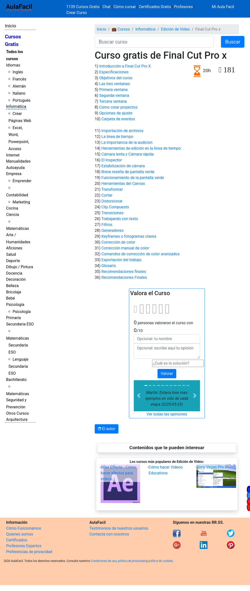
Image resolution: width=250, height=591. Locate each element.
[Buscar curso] (154, 42)
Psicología (15, 304)
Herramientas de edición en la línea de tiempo (141, 148)
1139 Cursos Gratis (83, 6)
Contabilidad (17, 195)
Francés (19, 79)
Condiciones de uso (104, 561)
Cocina (12, 208)
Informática (16, 106)
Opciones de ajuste (115, 113)
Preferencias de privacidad (29, 551)
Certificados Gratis (155, 6)
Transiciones (112, 213)
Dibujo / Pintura (19, 267)
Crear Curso (76, 12)
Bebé (10, 298)
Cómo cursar (125, 6)
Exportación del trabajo (121, 259)
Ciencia (12, 214)
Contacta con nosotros (109, 534)
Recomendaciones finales (123, 271)
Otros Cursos (17, 413)
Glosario (108, 265)
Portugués (21, 100)
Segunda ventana (114, 95)
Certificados (16, 540)
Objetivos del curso (115, 78)
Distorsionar (112, 201)
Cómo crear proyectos (118, 107)
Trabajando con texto (119, 218)
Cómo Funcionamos (23, 528)
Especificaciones (113, 72)
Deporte (13, 260)
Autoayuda (15, 167)
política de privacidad (132, 561)
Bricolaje (13, 292)
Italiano (18, 93)
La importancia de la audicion (127, 142)
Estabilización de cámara (123, 166)
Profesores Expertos (23, 546)
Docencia (14, 273)
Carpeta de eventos (118, 119)
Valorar (167, 373)
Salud (11, 254)
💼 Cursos (121, 29)
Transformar (112, 189)
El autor (106, 428)
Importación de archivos (122, 130)
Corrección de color (118, 242)
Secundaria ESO (20, 324)
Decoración (16, 279)
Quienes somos (19, 534)
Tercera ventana (113, 101)
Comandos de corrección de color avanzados (140, 254)
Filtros (106, 224)
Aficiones (14, 248)
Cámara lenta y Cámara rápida (127, 154)
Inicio (10, 26)
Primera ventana (113, 89)
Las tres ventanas (114, 83)
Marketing (21, 202)
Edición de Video (175, 29)
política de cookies (160, 561)
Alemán (19, 86)
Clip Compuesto (115, 207)
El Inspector (111, 160)
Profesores (183, 6)
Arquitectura (16, 419)
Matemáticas (17, 228)
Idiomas (13, 65)
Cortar (106, 195)
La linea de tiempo (117, 136)
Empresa (13, 173)
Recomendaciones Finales (124, 277)
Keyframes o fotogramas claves (128, 236)
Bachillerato (16, 379)
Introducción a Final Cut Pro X (125, 66)
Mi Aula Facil (223, 6)
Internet (13, 155)
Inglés (17, 72)
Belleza (12, 285)
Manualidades (18, 161)
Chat (107, 6)
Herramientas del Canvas (123, 183)
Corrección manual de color (125, 248)
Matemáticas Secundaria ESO (17, 345)
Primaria (13, 317)
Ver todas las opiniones (166, 414)
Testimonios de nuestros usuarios (118, 528)
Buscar (232, 42)
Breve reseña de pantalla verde (127, 171)
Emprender (21, 180)
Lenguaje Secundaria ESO (18, 366)
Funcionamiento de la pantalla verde (132, 177)
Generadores (112, 230)
